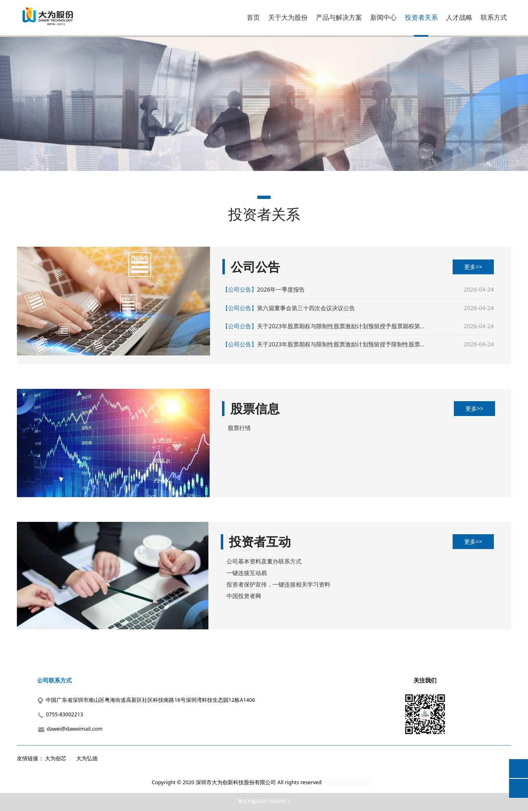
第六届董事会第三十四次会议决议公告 (306, 308)
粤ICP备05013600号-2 (264, 801)
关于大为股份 (288, 17)
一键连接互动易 (247, 573)
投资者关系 (421, 17)
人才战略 (459, 17)
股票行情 (239, 428)
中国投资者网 (244, 596)
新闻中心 (383, 17)
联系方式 (494, 17)
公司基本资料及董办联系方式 (264, 561)
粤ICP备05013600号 (347, 782)
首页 (253, 17)
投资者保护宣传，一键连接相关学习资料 (278, 584)
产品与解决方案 (339, 17)
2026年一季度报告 (281, 289)
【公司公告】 (239, 289)
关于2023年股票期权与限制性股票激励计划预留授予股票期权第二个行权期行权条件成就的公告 (379, 326)
